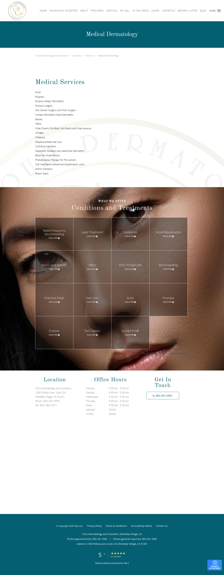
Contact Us (162, 525)
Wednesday (111, 397)
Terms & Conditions (116, 525)
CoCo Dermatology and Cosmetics (51, 55)
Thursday (111, 401)
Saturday (111, 409)
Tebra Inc (78, 525)
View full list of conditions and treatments (165, 353)
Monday (111, 388)
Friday (111, 405)
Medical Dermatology (108, 55)
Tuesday (111, 392)
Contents (77, 55)
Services (90, 55)
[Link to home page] (13, 10)
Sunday (111, 414)
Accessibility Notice (141, 525)
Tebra (126, 563)
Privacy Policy (94, 525)
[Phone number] (162, 395)
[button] (219, 10)
